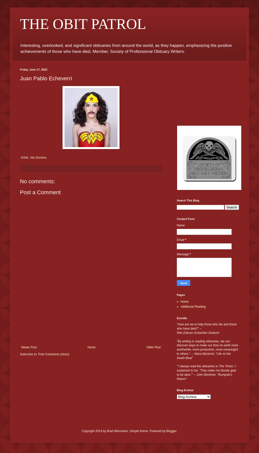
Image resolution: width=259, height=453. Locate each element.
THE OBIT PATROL (83, 24)
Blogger (171, 431)
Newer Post (29, 347)
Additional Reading (193, 306)
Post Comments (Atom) (53, 354)
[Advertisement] (91, 323)
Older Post (153, 347)
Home (92, 347)
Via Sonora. (38, 157)
